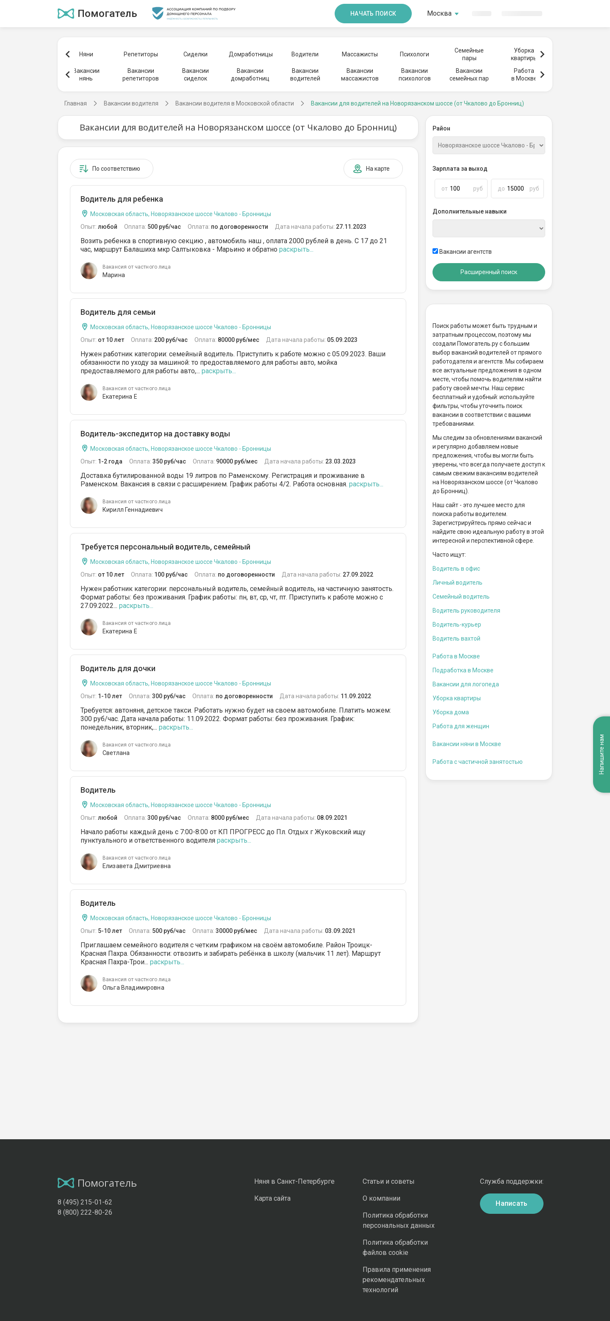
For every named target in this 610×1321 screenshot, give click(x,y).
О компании (381, 1198)
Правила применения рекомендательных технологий (397, 1279)
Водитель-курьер (457, 624)
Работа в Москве (456, 656)
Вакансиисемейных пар (469, 74)
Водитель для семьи (117, 312)
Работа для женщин (461, 726)
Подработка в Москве (463, 670)
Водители (305, 54)
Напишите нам (601, 754)
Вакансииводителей (305, 74)
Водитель (98, 789)
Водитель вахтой (456, 638)
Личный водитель (457, 582)
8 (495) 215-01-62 (85, 1202)
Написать (512, 1203)
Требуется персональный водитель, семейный (165, 546)
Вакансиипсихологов (415, 74)
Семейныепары (469, 54)
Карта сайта (272, 1198)
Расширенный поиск (488, 272)
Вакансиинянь (86, 74)
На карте (371, 169)
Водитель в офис (456, 568)
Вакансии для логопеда (466, 684)
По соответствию (109, 169)
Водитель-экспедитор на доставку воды (155, 433)
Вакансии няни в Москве (467, 744)
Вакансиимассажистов (360, 74)
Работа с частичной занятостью (478, 761)
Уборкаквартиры (524, 54)
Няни (86, 54)
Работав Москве (524, 74)
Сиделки (195, 54)
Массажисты (360, 54)
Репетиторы (141, 54)
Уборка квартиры (457, 698)
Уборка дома (451, 712)
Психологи (414, 54)
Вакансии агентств (462, 251)
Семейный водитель (461, 596)
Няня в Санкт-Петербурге (294, 1181)
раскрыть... (296, 249)
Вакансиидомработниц (250, 74)
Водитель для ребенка (121, 198)
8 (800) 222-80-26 (85, 1212)
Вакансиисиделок (195, 74)
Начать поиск (373, 13)
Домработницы (250, 54)
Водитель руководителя (466, 610)
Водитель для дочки (117, 668)
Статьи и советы (389, 1181)
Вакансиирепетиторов (140, 74)
